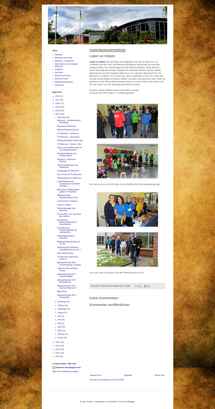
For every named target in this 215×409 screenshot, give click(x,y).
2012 (57, 356)
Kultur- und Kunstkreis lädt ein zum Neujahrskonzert (69, 149)
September (62, 309)
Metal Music (62, 291)
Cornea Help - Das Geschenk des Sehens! (69, 215)
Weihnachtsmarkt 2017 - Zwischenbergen (67, 275)
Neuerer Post (95, 375)
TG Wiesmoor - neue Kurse (68, 137)
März (59, 330)
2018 (57, 111)
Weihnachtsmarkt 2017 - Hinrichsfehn (67, 296)
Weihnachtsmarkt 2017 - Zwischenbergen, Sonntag (69, 263)
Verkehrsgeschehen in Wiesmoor (66, 237)
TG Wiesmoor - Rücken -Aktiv (69, 144)
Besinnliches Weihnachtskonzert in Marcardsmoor (67, 222)
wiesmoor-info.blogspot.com (68, 367)
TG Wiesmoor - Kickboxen (67, 133)
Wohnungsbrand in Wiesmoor (69, 178)
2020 (57, 103)
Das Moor (59, 72)
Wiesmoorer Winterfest (66, 126)
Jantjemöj (59, 69)
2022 (57, 96)
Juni (59, 320)
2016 (57, 342)
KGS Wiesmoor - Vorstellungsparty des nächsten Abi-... (67, 230)
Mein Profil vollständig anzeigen (65, 371)
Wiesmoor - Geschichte (64, 61)
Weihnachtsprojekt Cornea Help (70, 140)
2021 (57, 100)
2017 (57, 114)
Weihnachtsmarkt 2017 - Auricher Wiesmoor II (67, 287)
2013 (57, 353)
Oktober (60, 305)
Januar (60, 338)
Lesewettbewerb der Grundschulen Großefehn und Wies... (68, 183)
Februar (60, 334)
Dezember (61, 117)
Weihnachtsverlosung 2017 (68, 130)
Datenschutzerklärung (64, 82)
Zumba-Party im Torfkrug (67, 201)
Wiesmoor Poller (61, 79)
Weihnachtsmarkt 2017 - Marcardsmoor (67, 281)
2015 (57, 346)
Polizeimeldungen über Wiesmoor (66, 209)
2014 (57, 349)
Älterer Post (160, 375)
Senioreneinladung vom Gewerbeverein (66, 154)
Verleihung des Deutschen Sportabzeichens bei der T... (69, 248)
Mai (59, 323)
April (59, 327)
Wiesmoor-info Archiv (63, 58)
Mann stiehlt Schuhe (65, 253)
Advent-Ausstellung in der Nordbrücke (67, 166)
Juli (59, 316)
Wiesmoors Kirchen (63, 76)
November (61, 302)
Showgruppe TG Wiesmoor (68, 171)
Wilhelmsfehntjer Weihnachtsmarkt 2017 (67, 196)
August (60, 313)
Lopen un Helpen (98, 62)
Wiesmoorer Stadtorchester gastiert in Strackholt (68, 191)
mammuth (113, 402)
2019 (57, 107)
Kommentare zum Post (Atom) (111, 380)
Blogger (131, 402)
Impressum (59, 85)
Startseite (128, 375)
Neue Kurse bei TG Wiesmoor (69, 174)
